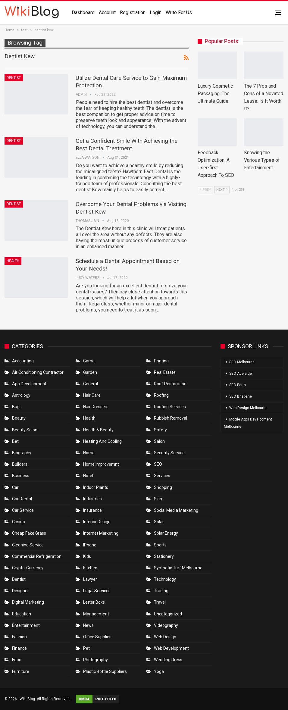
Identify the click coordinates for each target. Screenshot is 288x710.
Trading (161, 590)
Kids (87, 556)
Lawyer (90, 579)
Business (20, 475)
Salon (159, 441)
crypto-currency (27, 567)
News (88, 625)
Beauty (19, 418)
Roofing (161, 395)
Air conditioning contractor (38, 372)
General (90, 383)
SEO (158, 464)
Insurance (92, 510)
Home (89, 452)
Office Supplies (97, 636)
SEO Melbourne (242, 362)
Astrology (21, 395)
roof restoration (170, 383)
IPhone (89, 545)
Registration (133, 12)
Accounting (23, 360)
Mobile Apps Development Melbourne (248, 423)
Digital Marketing (28, 602)
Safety (160, 429)
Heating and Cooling (102, 441)
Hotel (88, 475)
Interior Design (97, 521)
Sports (160, 545)
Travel (160, 602)
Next (221, 190)
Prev (205, 190)
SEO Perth (237, 385)
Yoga (159, 671)
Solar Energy (166, 533)
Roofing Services (170, 406)
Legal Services (97, 590)
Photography (95, 659)
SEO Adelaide (240, 373)
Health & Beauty (98, 429)
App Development (29, 383)
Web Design (165, 636)
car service (23, 510)
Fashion (19, 636)
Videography (166, 625)
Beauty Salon (24, 429)
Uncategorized (168, 613)
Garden (90, 372)
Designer (20, 590)
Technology (165, 579)
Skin (158, 498)
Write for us (179, 12)
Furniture (20, 671)
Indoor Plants (95, 487)
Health (13, 261)
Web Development (171, 648)
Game (89, 360)
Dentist (14, 78)
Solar (159, 521)
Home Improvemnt (101, 464)
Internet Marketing (100, 533)
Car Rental (22, 498)
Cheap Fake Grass (29, 533)
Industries (92, 498)
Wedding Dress (168, 659)
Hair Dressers (95, 406)
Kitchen (90, 567)
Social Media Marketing (176, 510)
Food (16, 659)
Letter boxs (94, 602)
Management (96, 613)
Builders (19, 464)
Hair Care (92, 395)
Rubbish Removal (170, 418)
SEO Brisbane (240, 396)
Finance (19, 648)
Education (21, 613)
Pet (86, 648)
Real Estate (165, 372)
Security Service (169, 452)
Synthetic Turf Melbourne (178, 567)
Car (15, 487)
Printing (161, 360)
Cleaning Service (28, 545)
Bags (17, 406)
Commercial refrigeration (36, 556)
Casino (18, 521)
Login (155, 12)
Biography (21, 452)
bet (15, 441)
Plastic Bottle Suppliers (105, 671)
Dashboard (83, 12)
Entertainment (26, 625)
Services (162, 475)
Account (107, 12)
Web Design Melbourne (248, 408)
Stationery (164, 556)
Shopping (163, 487)
